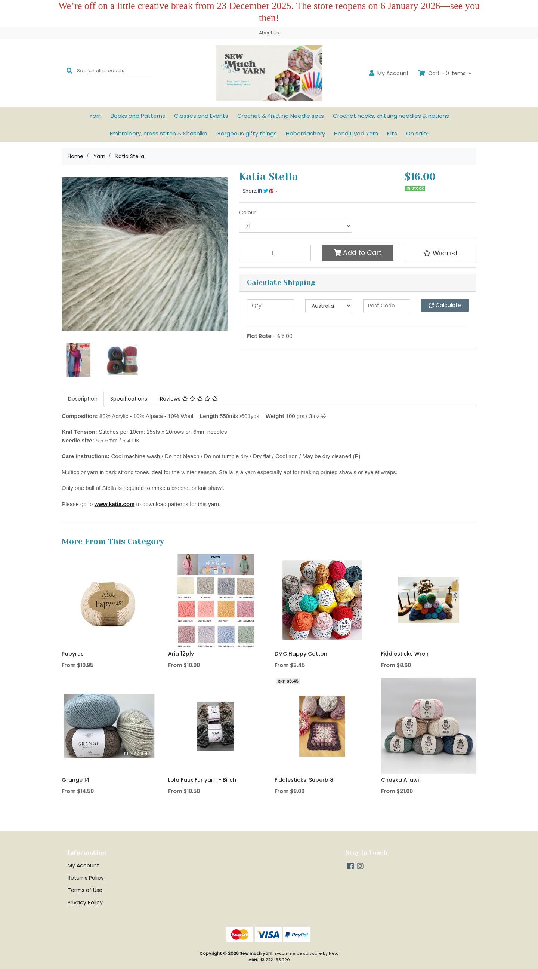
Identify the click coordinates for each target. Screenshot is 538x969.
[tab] (83, 399)
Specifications (128, 398)
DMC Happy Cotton (301, 653)
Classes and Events (201, 116)
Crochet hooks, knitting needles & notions (391, 116)
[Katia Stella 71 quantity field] (275, 253)
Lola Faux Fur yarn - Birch (202, 780)
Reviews (189, 398)
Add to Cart (357, 252)
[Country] (328, 305)
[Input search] (116, 70)
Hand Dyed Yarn (356, 133)
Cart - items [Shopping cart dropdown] (442, 73)
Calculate (445, 305)
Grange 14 (76, 780)
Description (83, 398)
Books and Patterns (138, 116)
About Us (269, 33)
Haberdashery (305, 133)
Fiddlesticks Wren (405, 653)
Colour (247, 212)
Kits (392, 133)
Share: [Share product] (258, 191)
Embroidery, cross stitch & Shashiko (158, 133)
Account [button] (389, 73)
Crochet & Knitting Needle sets (280, 116)
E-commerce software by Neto (306, 953)
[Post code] (386, 305)
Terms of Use (85, 890)
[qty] (270, 305)
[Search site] (69, 70)
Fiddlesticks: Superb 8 (304, 780)
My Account (83, 865)
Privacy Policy (85, 902)
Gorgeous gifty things (246, 133)
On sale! (417, 133)
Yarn (95, 116)
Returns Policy (86, 877)
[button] (440, 253)
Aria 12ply (181, 653)
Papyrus (73, 653)
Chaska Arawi (400, 780)
